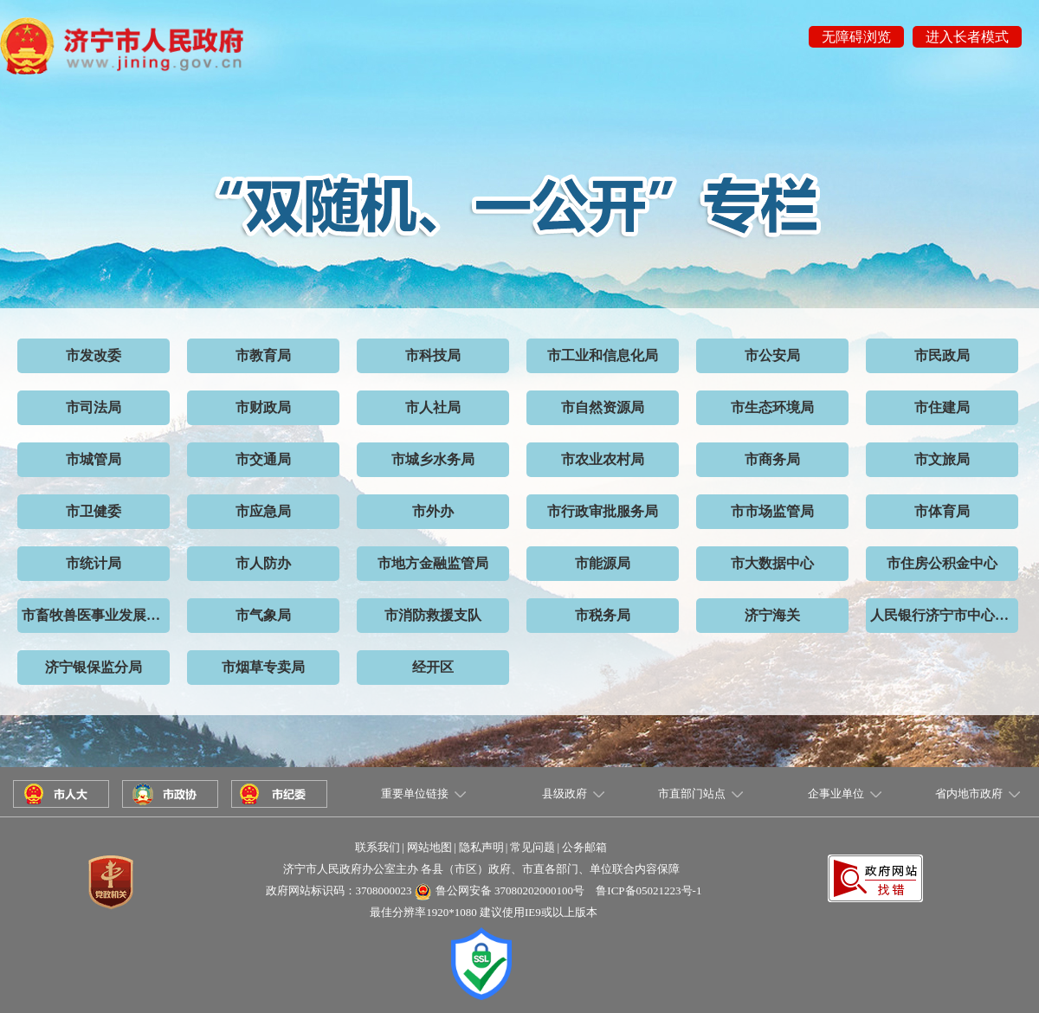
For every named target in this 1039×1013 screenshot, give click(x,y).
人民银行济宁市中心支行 (944, 615)
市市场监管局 (772, 511)
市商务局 (772, 459)
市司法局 (93, 407)
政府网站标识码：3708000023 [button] (339, 890)
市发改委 (93, 355)
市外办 (433, 511)
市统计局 (93, 563)
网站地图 (429, 847)
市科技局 (433, 355)
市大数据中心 (772, 563)
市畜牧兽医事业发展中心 (96, 615)
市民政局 (942, 355)
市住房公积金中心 (942, 563)
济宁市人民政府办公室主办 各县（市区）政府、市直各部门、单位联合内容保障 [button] (481, 868)
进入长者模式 (967, 36)
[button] (875, 862)
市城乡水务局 (432, 459)
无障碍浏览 (856, 36)
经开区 (433, 667)
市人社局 (433, 407)
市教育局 (263, 355)
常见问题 (532, 847)
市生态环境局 (772, 407)
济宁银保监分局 (93, 667)
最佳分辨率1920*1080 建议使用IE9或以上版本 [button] (483, 912)
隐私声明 (481, 847)
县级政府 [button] (564, 793)
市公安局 (772, 355)
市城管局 (93, 459)
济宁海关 (772, 615)
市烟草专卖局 (263, 667)
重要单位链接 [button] (415, 793)
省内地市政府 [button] (969, 793)
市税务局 (602, 615)
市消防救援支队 (432, 615)
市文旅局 (942, 459)
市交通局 (263, 459)
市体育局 (942, 511)
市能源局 (602, 563)
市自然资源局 (602, 407)
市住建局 (942, 407)
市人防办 (263, 563)
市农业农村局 (602, 459)
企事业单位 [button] (836, 793)
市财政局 (263, 407)
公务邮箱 (584, 847)
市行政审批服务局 (602, 511)
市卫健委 (93, 511)
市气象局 (263, 615)
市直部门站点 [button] (692, 793)
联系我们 (377, 847)
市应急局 (263, 511)
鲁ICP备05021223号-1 (648, 890)
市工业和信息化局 (602, 355)
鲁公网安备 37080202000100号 (510, 890)
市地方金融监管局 (433, 563)
